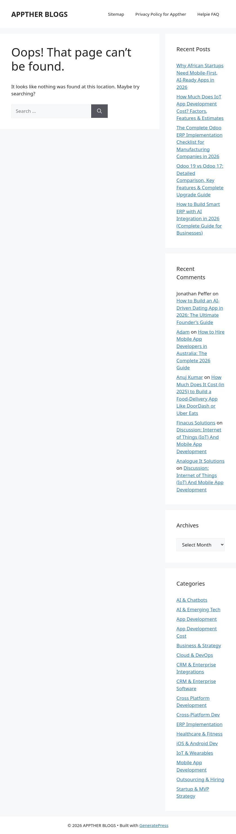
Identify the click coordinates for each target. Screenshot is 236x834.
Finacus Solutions (195, 422)
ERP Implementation (199, 724)
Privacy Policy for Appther (160, 14)
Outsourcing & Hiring (200, 779)
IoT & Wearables (194, 753)
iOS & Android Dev (197, 743)
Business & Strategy (198, 645)
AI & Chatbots (191, 600)
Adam (183, 332)
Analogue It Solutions (200, 461)
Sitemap (116, 14)
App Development (196, 619)
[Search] (99, 111)
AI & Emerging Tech (198, 609)
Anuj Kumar (189, 377)
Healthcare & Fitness (199, 733)
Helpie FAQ (208, 14)
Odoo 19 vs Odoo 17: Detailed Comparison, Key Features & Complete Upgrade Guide (199, 180)
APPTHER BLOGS (39, 14)
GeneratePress (154, 825)
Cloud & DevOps (194, 655)
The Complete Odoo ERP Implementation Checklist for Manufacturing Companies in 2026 (199, 141)
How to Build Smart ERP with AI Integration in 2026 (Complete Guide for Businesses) (199, 218)
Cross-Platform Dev (198, 714)
